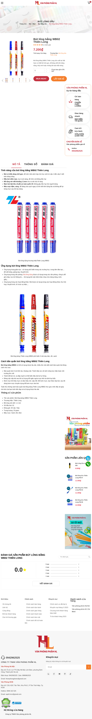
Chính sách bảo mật (33, 617)
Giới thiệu (4, 599)
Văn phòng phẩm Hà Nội (81, 606)
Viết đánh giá (46, 584)
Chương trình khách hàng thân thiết (59, 612)
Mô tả (16, 164)
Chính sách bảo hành (33, 607)
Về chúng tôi (6, 604)
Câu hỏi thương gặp (9, 617)
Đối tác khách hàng (9, 614)
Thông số (30, 164)
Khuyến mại (53, 599)
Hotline (74, 148)
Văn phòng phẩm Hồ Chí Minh (81, 610)
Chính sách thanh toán (34, 614)
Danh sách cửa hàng (78, 600)
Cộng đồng (6, 610)
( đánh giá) (47, 45)
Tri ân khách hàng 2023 (58, 616)
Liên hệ (5, 607)
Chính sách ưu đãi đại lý (58, 604)
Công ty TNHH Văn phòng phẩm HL (18, 714)
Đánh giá (47, 164)
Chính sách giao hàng (33, 610)
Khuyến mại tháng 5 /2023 (59, 607)
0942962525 (77, 151)
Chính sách (29, 599)
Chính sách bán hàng (33, 604)
